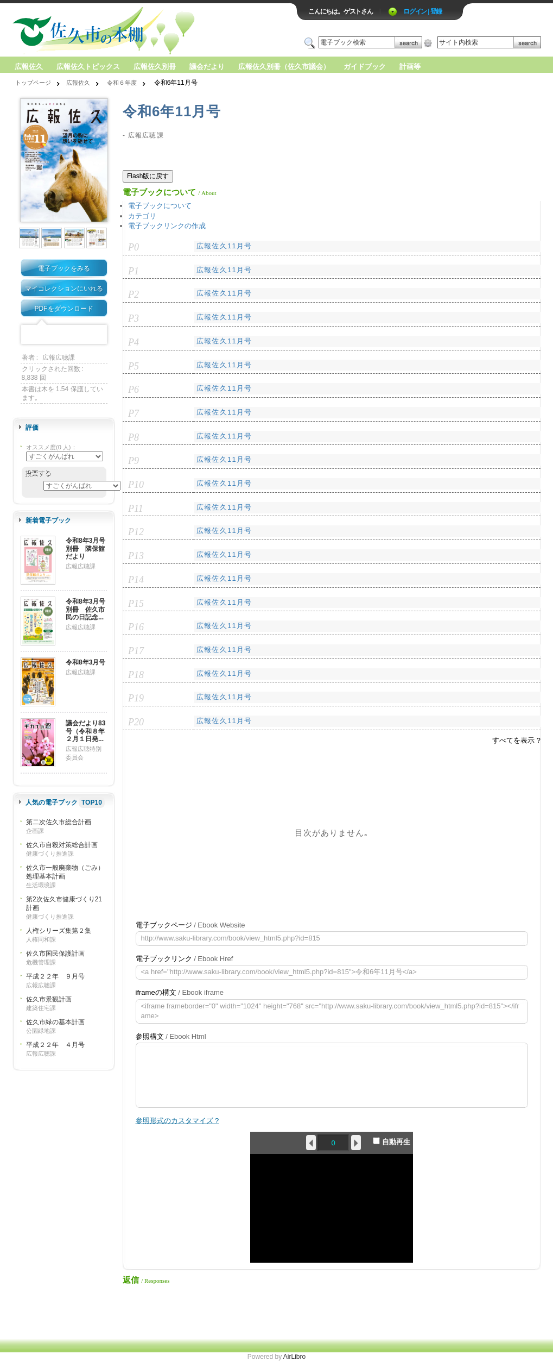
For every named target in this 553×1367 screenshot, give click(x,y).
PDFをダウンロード (64, 308)
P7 (133, 413)
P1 (133, 271)
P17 (136, 650)
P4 (133, 342)
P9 (133, 460)
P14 (136, 579)
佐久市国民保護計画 (55, 953)
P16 (136, 627)
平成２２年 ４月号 (55, 1045)
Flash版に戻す (148, 176)
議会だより (207, 66)
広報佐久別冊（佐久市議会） (284, 66)
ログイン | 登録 (422, 11)
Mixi (64, 335)
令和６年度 (122, 82)
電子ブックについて (160, 206)
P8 (133, 437)
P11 (135, 508)
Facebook (30, 335)
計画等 (410, 66)
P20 (136, 722)
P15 (136, 603)
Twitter (47, 335)
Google (80, 335)
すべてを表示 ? (516, 740)
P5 (133, 366)
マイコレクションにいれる (64, 288)
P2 (133, 294)
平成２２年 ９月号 (55, 976)
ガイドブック (365, 66)
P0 (133, 247)
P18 (136, 674)
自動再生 (391, 1141)
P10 (136, 484)
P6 (133, 389)
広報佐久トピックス (88, 66)
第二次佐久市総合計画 (58, 822)
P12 (136, 531)
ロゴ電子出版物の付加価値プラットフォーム (139, 30)
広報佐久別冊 (155, 66)
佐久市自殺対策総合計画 (62, 845)
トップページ (33, 82)
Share (97, 335)
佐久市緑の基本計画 (55, 1022)
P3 (133, 318)
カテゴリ (142, 216)
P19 (136, 698)
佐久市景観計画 (49, 999)
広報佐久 (29, 66)
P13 (136, 555)
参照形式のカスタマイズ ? (177, 1121)
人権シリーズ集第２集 (58, 931)
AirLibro (294, 1356)
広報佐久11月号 (224, 246)
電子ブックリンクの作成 (167, 226)
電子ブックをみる (64, 268)
